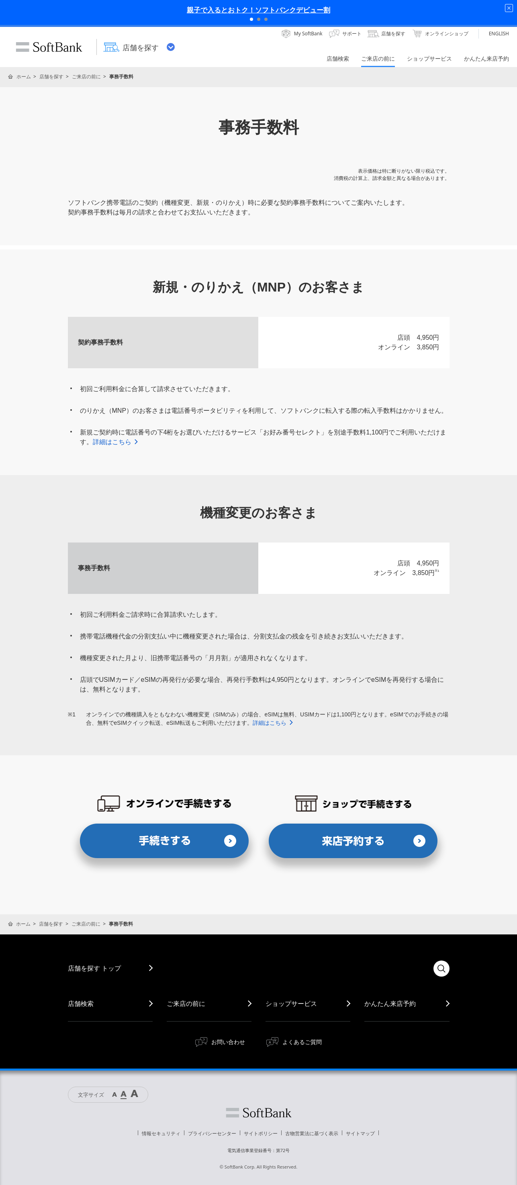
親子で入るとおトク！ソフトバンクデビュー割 (258, 9)
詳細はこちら (116, 442)
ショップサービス (291, 1003)
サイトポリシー (261, 1133)
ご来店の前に (86, 76)
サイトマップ (360, 1133)
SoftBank (49, 47)
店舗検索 (81, 1003)
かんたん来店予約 (390, 1003)
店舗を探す (51, 76)
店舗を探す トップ (94, 968)
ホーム (23, 76)
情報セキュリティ (161, 1133)
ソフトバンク (258, 1112)
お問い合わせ (228, 1042)
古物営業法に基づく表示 (311, 1133)
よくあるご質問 (302, 1042)
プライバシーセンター (212, 1133)
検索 (441, 969)
